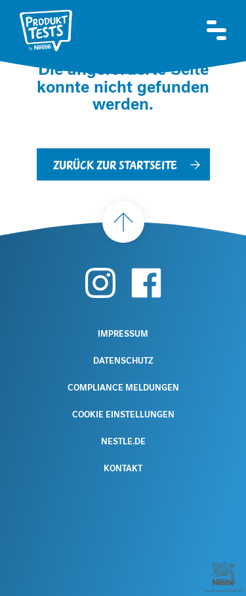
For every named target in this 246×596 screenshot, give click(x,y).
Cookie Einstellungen (123, 415)
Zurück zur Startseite (115, 164)
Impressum (123, 334)
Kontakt (123, 468)
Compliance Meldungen (123, 388)
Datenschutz (123, 361)
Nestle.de (123, 441)
